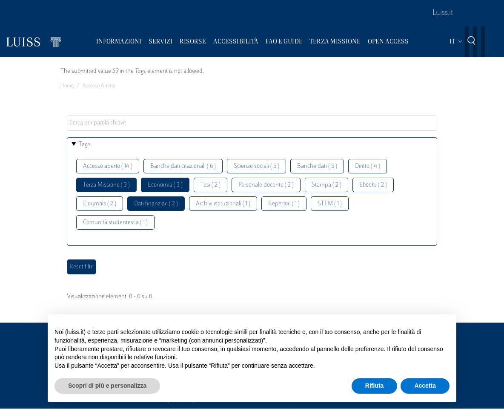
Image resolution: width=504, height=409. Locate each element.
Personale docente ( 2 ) (266, 185)
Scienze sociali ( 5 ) (256, 166)
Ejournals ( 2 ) (99, 204)
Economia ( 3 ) (165, 185)
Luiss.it (442, 13)
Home (67, 86)
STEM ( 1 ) (330, 204)
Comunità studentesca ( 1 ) (115, 222)
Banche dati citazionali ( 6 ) (183, 166)
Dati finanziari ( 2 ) (156, 204)
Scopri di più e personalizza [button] (107, 385)
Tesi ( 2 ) (210, 185)
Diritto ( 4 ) (367, 166)
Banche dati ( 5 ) (317, 166)
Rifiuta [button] (374, 385)
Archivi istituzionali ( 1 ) (223, 204)
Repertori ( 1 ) (284, 204)
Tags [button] (85, 144)
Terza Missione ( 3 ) (106, 185)
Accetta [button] (425, 385)
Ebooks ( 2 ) (373, 185)
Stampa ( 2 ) (326, 185)
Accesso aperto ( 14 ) (107, 166)
